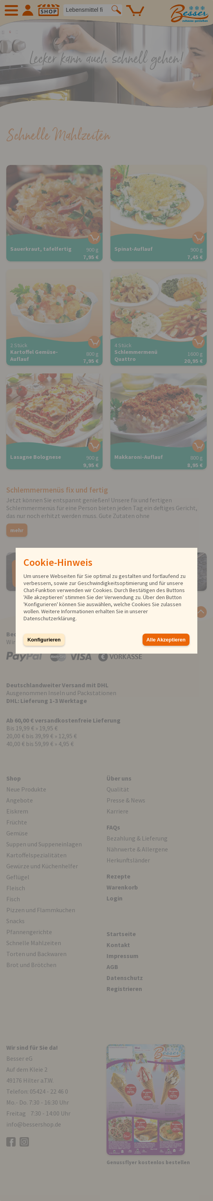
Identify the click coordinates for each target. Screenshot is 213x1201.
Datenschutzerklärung (49, 618)
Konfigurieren (44, 640)
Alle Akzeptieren (166, 640)
